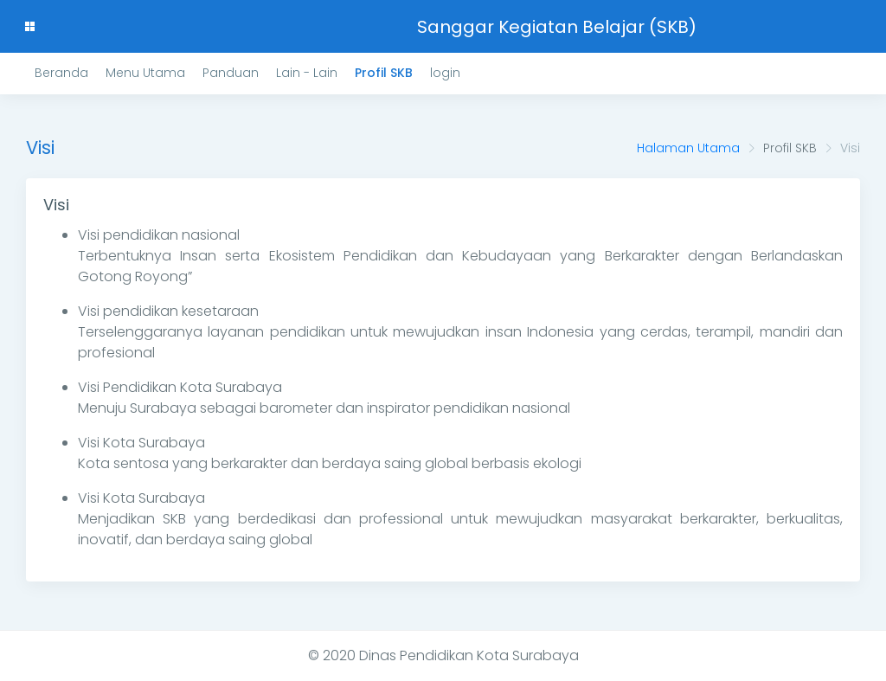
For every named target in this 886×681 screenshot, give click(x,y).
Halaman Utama (688, 148)
